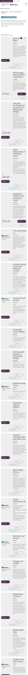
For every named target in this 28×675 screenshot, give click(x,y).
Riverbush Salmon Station (17, 378)
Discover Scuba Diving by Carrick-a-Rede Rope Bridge (19, 104)
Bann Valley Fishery (18, 439)
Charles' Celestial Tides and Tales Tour (19, 408)
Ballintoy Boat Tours (19, 361)
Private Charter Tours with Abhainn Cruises (19, 256)
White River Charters (18, 551)
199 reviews (4, 529)
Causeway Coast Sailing (18, 313)
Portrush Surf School (19, 499)
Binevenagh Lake (18, 584)
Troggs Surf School (18, 521)
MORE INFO (8, 666)
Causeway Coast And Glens (6, 1)
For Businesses (17, 1)
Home (7, 11)
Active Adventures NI (19, 465)
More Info (16, 64)
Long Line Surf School (19, 284)
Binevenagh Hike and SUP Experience (19, 72)
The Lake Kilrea (19, 222)
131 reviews (4, 617)
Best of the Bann (17, 40)
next (13, 635)
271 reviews (4, 506)
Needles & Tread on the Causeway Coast (18, 188)
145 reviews (4, 230)
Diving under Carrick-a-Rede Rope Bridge (18, 334)
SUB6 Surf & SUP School (18, 610)
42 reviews (4, 366)
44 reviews (4, 287)
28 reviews (3, 473)
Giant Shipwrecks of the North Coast (19, 147)
